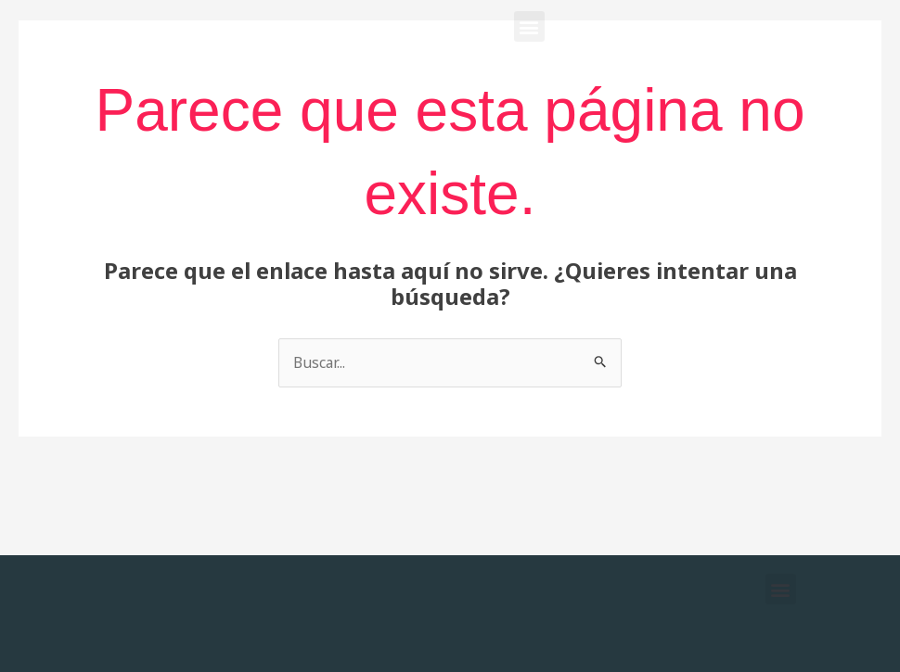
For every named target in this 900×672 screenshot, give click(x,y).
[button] (529, 26)
